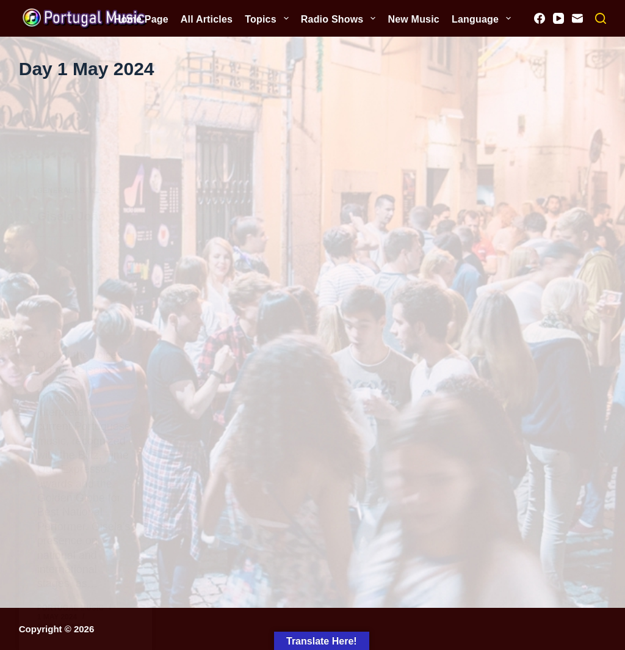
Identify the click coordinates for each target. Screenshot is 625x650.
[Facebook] (539, 18)
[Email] (577, 18)
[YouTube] (558, 18)
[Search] (600, 18)
